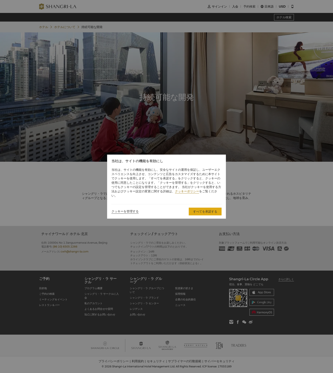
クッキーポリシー (187, 191)
